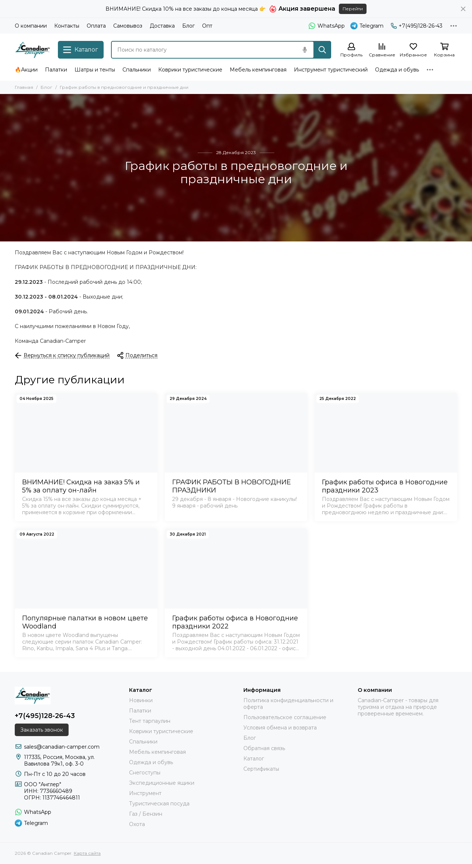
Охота (137, 824)
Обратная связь (264, 748)
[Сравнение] (382, 50)
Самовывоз (127, 25)
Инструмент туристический (331, 69)
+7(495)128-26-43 (416, 25)
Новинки (141, 700)
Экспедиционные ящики (161, 783)
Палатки (56, 69)
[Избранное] (413, 50)
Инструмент (145, 793)
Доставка (162, 25)
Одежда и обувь (397, 69)
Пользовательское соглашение (284, 717)
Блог (188, 25)
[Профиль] (351, 50)
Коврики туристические (190, 69)
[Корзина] (444, 50)
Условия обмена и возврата (280, 727)
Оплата (96, 25)
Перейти (353, 8)
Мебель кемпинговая (258, 69)
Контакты (66, 25)
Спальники (136, 69)
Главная (24, 87)
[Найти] (322, 50)
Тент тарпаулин (149, 721)
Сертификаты (261, 769)
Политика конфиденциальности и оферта (288, 703)
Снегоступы (144, 772)
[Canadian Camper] (33, 50)
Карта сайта (87, 853)
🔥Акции (26, 69)
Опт (207, 25)
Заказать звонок (41, 730)
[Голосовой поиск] (304, 50)
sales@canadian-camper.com (62, 746)
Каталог (253, 758)
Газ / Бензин (145, 814)
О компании (31, 25)
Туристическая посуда (159, 803)
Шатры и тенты (94, 69)
